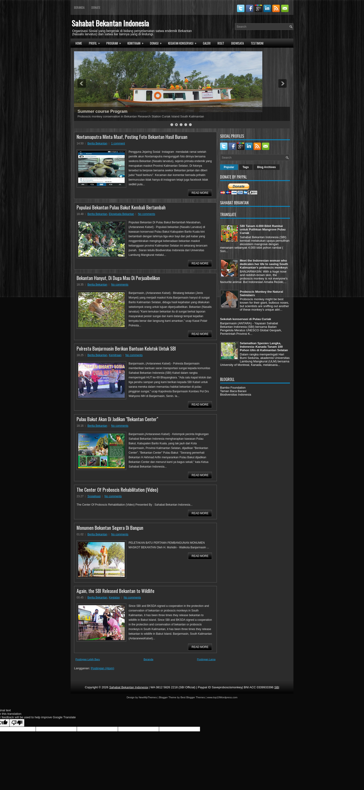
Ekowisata (237, 43)
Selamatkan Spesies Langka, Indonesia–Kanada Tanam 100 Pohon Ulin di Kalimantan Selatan (264, 346)
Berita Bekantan (97, 143)
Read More (200, 193)
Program (115, 43)
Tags (246, 167)
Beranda (79, 7)
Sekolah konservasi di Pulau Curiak (245, 319)
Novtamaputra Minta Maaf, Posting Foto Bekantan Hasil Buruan (132, 136)
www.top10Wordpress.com (222, 697)
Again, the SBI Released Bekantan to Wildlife (115, 590)
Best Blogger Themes (192, 697)
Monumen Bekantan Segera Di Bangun (110, 527)
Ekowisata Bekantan (121, 214)
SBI (276, 687)
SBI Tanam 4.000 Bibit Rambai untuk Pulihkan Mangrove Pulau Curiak (263, 229)
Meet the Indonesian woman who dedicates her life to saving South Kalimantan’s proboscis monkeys (264, 264)
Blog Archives (266, 167)
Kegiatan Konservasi (183, 43)
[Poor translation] (17, 723)
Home (78, 43)
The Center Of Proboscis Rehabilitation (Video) (117, 489)
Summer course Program (102, 111)
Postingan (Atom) (102, 668)
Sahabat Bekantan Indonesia (110, 23)
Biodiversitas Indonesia (235, 394)
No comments (146, 214)
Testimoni (257, 43)
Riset (221, 43)
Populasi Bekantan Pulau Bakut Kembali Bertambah (121, 207)
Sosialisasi (94, 496)
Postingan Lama (206, 659)
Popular (229, 167)
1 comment (118, 143)
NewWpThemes (148, 697)
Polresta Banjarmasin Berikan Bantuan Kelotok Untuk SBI (126, 348)
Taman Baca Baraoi (233, 391)
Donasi (157, 43)
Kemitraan (136, 43)
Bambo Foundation (233, 387)
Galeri (207, 43)
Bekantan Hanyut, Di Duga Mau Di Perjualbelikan (118, 278)
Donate (95, 7)
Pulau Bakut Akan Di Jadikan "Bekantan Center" (117, 419)
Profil (96, 43)
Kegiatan (114, 597)
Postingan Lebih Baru (87, 659)
